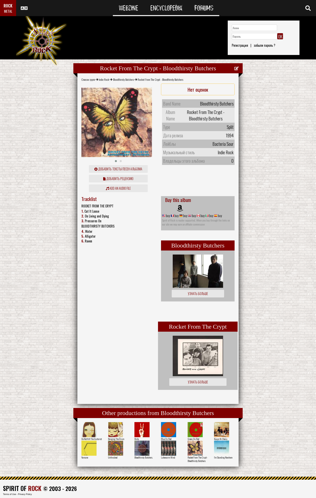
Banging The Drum (116, 439)
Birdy (136, 439)
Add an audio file (118, 188)
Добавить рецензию (118, 178)
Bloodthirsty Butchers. (143, 457)
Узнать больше (198, 293)
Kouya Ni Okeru (220, 439)
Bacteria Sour (223, 144)
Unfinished (112, 457)
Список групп (88, 79)
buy (167, 215)
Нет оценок (197, 89)
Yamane (84, 457)
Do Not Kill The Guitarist (91, 439)
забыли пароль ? (264, 45)
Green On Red (193, 439)
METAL (8, 11)
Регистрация (240, 45)
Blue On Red (166, 439)
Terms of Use (9, 494)
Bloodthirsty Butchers (123, 79)
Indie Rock (104, 79)
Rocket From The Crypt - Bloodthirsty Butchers (198, 459)
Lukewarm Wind (168, 457)
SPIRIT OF (22, 488)
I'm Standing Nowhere (223, 457)
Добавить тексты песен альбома (118, 169)
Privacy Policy (25, 494)
